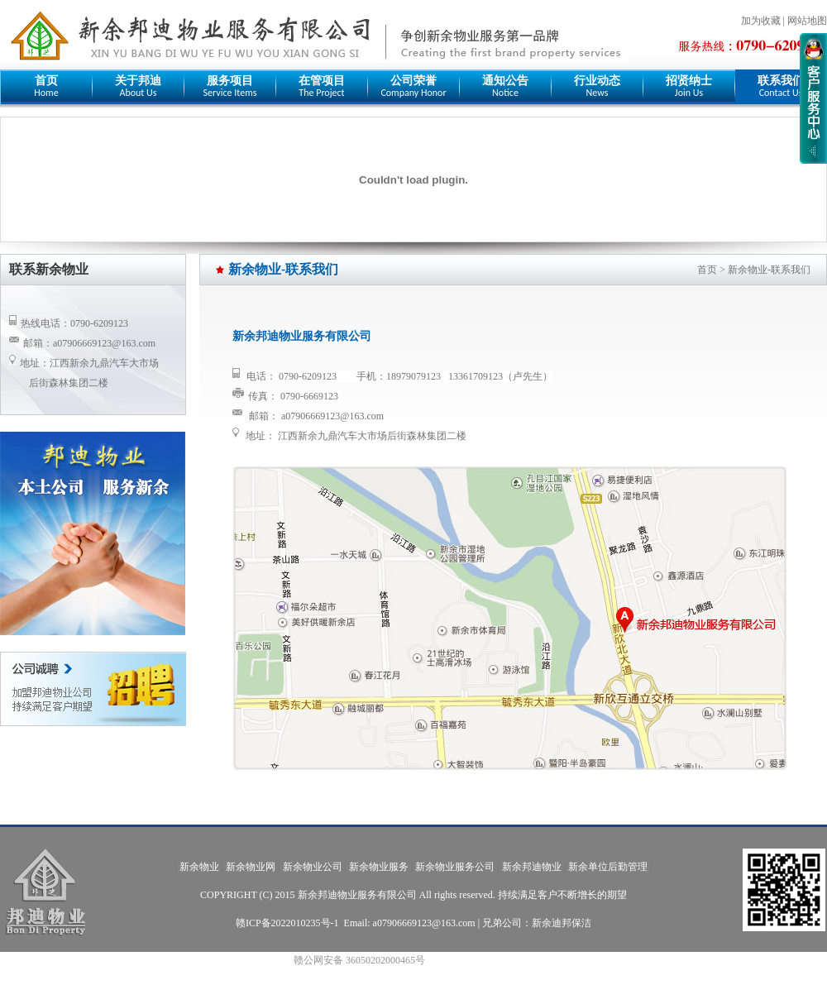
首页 (707, 269)
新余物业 (199, 867)
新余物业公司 (312, 867)
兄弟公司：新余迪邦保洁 (536, 923)
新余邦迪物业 (532, 867)
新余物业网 (250, 867)
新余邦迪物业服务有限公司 (357, 895)
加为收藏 (761, 20)
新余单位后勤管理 (608, 867)
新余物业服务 (379, 867)
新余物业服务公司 (455, 867)
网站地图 (807, 20)
